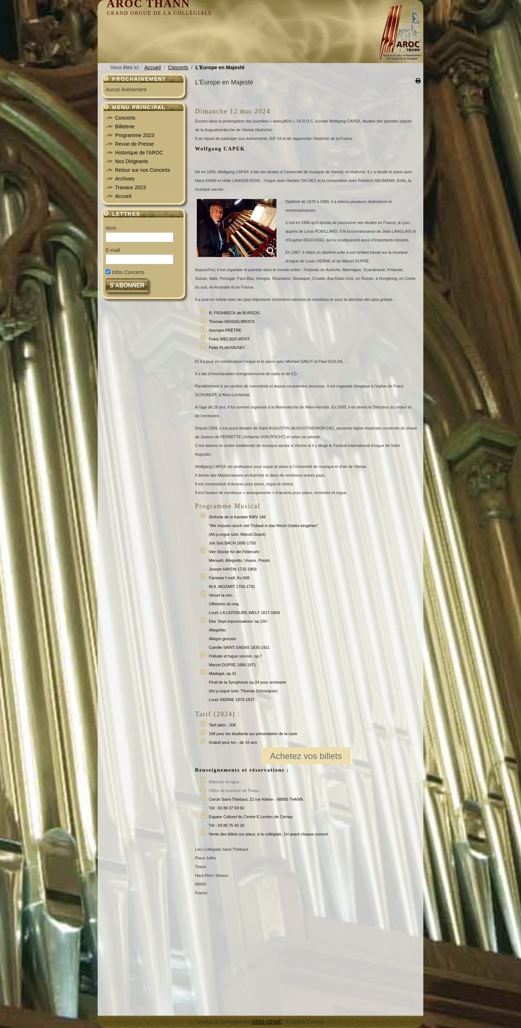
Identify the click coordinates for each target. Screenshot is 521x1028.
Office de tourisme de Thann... (235, 790)
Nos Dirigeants (131, 161)
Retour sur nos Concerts (142, 170)
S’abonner (127, 285)
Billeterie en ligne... (225, 782)
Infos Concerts (128, 272)
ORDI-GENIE (266, 1022)
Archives (125, 179)
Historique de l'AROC (139, 153)
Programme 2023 (134, 135)
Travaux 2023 (130, 187)
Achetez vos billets (306, 756)
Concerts (125, 118)
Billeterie (125, 126)
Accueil (123, 196)
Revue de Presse (134, 144)
